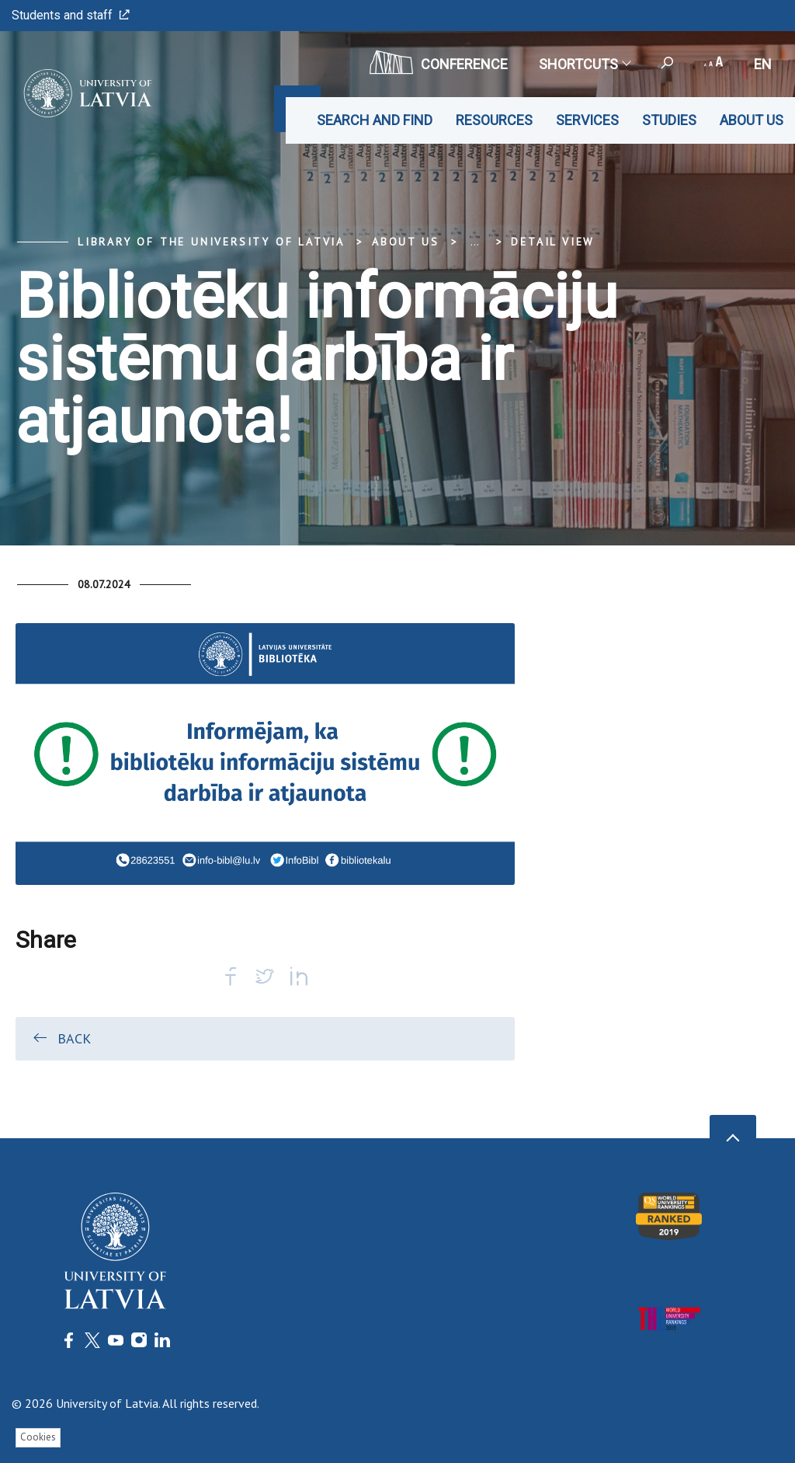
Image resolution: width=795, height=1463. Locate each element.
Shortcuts (584, 64)
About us (751, 120)
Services (587, 120)
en (763, 64)
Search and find (374, 120)
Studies (669, 120)
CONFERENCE (439, 62)
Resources (494, 120)
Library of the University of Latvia (211, 242)
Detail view (553, 242)
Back (61, 1038)
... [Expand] (474, 242)
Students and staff (71, 15)
